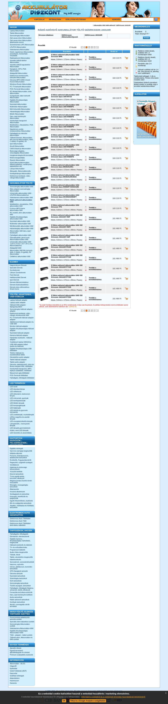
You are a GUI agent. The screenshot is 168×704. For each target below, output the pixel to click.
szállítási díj (72, 306)
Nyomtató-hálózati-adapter (20, 333)
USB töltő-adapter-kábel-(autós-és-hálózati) (19, 345)
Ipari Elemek (14, 280)
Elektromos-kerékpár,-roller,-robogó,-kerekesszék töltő (20, 314)
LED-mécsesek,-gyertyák (19, 398)
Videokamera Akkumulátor (19, 49)
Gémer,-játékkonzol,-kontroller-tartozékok (21, 568)
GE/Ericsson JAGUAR (123, 25)
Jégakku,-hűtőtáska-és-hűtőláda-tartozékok (22, 506)
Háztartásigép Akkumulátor (20, 111)
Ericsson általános (46, 35)
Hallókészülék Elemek (18, 277)
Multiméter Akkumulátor (18, 107)
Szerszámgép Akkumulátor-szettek (20, 625)
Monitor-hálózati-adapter (19, 326)
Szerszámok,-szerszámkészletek (22, 562)
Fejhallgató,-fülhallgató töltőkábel (22, 378)
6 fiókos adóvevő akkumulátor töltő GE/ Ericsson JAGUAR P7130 (67, 266)
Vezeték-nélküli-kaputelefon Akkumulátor (20, 65)
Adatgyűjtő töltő (15, 248)
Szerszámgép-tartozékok (19, 583)
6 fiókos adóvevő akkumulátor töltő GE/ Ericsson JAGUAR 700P (67, 216)
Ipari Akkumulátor (16, 144)
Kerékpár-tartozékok (17, 602)
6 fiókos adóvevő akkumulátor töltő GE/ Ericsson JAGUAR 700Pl (67, 226)
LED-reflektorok (15, 391)
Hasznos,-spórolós (17, 564)
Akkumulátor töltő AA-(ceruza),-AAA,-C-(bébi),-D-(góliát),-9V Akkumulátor (21, 252)
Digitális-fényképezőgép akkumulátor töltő (19, 218)
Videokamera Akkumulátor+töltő (21, 628)
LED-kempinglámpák (17, 405)
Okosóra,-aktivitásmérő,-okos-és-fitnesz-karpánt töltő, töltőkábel (22, 365)
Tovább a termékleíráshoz (95, 58)
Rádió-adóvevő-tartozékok (19, 600)
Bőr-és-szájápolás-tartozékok (20, 503)
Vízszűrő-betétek (16, 471)
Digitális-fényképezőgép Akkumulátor (19, 101)
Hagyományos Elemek (18, 265)
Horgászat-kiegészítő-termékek (21, 155)
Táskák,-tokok (15, 555)
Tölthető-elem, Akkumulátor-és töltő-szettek (21, 638)
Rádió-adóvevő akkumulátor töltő (21, 201)
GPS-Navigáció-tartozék (19, 571)
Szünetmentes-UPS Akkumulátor (22, 45)
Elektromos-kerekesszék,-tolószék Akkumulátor (19, 76)
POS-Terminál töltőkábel (19, 375)
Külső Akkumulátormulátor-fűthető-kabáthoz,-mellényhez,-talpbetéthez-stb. (21, 164)
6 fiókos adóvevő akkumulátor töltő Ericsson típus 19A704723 (65, 96)
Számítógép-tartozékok (18, 578)
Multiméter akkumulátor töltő (20, 224)
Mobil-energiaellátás (17, 158)
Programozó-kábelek (17, 550)
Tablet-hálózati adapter (18, 360)
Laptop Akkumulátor (17, 31)
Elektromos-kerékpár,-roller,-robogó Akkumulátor (20, 177)
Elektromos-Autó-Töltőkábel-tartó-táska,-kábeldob (20, 524)
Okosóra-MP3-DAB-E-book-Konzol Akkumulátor (20, 81)
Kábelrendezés (15, 559)
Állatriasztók (14, 489)
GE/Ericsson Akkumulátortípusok (70, 36)
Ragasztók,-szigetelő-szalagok (21, 462)
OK (64, 701)
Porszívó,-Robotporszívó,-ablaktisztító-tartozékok (19, 456)
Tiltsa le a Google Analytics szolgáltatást (87, 701)
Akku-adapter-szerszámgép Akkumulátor (20, 190)
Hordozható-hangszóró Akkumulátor (18, 121)
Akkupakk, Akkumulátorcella (20, 171)
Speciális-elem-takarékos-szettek (22, 622)
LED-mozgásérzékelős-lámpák (21, 421)
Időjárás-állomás (16, 453)
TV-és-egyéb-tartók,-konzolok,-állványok (17, 477)
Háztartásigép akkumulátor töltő (21, 228)
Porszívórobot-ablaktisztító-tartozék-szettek (20, 618)
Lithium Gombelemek (18, 272)
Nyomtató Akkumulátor (18, 104)
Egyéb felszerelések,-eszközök (21, 501)
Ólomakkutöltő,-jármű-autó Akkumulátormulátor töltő (20, 238)
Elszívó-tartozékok (17, 474)
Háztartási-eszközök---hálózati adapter (21, 338)
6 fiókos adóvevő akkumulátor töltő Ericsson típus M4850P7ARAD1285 (65, 186)
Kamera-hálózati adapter (19, 335)
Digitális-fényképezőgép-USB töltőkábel (21, 349)
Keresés (116, 19)
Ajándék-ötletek (15, 648)
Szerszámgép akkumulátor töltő (21, 186)
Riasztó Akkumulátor (17, 160)
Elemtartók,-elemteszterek (19, 536)
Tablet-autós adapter (17, 362)
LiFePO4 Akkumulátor (18, 47)
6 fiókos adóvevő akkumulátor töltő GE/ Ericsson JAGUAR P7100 (67, 256)
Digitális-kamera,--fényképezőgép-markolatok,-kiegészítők (20, 540)
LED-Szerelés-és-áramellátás (21, 433)
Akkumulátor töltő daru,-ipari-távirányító (20, 232)
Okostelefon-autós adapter (20, 357)
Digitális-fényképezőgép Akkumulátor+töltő (19, 632)
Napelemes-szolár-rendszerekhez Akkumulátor (20, 130)
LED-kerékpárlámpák (17, 401)
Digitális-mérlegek (16, 448)
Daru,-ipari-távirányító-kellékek (21, 595)
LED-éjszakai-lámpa (17, 389)
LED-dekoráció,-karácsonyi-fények (20, 395)
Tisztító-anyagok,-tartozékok (20, 586)
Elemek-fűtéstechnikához (19, 282)
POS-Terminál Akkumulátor (20, 89)
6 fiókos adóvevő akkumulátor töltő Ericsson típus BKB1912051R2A (65, 176)
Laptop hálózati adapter (18, 300)
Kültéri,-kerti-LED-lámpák (19, 430)
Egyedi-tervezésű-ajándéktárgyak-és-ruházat (20, 651)
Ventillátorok (14, 465)
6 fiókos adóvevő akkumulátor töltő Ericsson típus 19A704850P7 (65, 136)
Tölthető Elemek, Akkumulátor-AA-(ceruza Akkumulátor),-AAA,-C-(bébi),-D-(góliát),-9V (22, 139)
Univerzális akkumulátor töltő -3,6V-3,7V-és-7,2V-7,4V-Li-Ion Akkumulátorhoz (21, 243)
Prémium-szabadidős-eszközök (21, 655)
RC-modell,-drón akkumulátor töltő (21, 213)
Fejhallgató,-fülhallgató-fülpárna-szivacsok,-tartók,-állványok (22, 589)
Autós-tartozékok (16, 597)
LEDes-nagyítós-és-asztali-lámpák (20, 418)
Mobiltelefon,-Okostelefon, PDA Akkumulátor (21, 126)
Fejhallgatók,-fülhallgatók (19, 534)
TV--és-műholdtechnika (18, 547)
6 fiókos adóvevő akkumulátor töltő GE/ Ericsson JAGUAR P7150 (67, 276)
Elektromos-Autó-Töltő (18, 521)
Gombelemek (15, 270)
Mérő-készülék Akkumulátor (20, 109)
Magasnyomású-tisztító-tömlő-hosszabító (21, 481)
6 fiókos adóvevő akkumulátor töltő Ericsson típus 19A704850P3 (65, 116)
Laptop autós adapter (18, 302)
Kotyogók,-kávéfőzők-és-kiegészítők (19, 497)
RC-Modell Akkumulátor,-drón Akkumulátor (21, 92)
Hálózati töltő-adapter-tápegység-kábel (18, 306)
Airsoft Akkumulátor (17, 146)
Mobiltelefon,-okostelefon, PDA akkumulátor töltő (21, 205)
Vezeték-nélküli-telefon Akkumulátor (18, 61)
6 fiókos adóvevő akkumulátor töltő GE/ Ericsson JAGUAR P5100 (67, 246)
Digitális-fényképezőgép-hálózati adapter (22, 329)
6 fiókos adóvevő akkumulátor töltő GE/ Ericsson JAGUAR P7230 (67, 286)
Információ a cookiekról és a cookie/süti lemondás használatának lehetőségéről (113, 697)
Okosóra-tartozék (16, 573)
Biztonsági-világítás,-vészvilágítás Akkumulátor (19, 152)
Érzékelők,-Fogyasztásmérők (20, 460)
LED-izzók (13, 387)
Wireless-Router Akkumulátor (20, 84)
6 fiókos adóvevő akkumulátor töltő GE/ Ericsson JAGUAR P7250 (67, 296)
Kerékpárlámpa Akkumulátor (20, 173)
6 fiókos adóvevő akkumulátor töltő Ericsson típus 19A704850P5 (65, 126)
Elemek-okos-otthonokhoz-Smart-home (20, 288)
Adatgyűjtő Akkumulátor (18, 73)
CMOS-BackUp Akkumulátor (20, 148)
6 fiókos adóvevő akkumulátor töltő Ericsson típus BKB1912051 (65, 166)
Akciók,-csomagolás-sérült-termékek (20, 605)
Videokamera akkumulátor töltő (21, 197)
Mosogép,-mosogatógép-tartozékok (19, 486)
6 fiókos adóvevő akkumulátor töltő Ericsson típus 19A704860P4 (65, 156)
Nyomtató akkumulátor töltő (20, 221)
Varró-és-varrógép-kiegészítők (21, 451)
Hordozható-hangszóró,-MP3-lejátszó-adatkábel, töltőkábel (21, 369)
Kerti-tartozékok (16, 581)
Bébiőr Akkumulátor (17, 114)
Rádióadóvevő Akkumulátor (20, 58)
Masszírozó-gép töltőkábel (19, 373)
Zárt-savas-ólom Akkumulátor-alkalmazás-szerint (21, 41)
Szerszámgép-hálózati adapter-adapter (21, 310)
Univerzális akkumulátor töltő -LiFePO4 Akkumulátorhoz (21, 194)
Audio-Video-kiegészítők (19, 552)
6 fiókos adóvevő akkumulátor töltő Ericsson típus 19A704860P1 (65, 146)
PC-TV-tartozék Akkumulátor (20, 87)
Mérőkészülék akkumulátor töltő (21, 226)
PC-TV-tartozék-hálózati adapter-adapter (22, 318)
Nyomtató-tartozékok (17, 576)
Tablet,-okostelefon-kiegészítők (21, 557)
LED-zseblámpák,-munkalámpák (22, 415)
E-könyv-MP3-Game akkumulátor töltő (17, 209)
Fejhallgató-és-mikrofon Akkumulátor (18, 134)
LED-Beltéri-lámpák (17, 403)
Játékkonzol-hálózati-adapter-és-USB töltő (22, 323)
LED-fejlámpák (15, 408)
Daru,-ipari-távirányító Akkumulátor (18, 117)
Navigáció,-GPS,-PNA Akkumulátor (18, 70)
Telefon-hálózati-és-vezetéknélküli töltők (17, 354)
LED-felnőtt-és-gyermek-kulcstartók (19, 411)
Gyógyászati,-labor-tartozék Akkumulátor (20, 96)
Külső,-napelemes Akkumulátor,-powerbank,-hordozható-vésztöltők (22, 54)
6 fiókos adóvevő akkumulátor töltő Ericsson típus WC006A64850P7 (65, 196)
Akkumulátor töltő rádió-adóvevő (104, 25)
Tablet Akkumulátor (17, 33)
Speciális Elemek (16, 268)
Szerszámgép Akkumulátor (20, 35)
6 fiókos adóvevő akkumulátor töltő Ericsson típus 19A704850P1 (65, 106)
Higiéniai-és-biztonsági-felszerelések (18, 468)
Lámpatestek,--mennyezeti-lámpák (20, 424)
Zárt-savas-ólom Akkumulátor (21, 38)
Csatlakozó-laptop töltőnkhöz (20, 342)
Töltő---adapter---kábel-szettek (21, 635)
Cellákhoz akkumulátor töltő (20, 256)
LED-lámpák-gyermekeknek (20, 428)
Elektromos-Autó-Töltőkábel (20, 518)
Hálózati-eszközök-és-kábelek (21, 545)
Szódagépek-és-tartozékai (19, 494)
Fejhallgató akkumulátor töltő (20, 235)
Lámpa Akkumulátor (17, 169)
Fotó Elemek (14, 275)
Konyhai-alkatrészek (17, 492)
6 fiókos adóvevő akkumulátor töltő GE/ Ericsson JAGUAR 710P (67, 236)
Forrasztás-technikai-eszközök (21, 592)
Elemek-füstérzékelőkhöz (19, 285)
